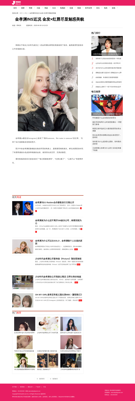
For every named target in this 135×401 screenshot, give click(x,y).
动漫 (71, 8)
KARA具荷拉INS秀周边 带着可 (70, 351)
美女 (26, 13)
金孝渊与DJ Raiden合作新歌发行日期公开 (54, 202)
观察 (23, 8)
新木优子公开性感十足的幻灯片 (70, 332)
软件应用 (88, 8)
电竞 (105, 8)
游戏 (113, 8)
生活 (54, 8)
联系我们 (22, 387)
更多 (76, 249)
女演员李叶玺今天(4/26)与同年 (24, 332)
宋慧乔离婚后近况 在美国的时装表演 (107, 54)
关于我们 (14, 387)
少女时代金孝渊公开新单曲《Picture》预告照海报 (58, 259)
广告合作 (38, 387)
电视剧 (62, 8)
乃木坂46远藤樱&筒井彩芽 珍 (70, 369)
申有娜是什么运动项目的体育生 (104, 118)
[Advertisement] (47, 36)
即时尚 (19, 25)
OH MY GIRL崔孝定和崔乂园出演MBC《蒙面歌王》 (59, 294)
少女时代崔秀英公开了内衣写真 (47, 332)
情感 (79, 8)
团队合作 (30, 387)
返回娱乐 (55, 378)
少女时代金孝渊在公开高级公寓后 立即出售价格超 (58, 277)
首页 (15, 8)
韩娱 (46, 8)
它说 (44, 387)
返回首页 (42, 378)
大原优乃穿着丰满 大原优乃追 (47, 351)
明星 (30, 8)
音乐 (98, 8)
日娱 (38, 8)
